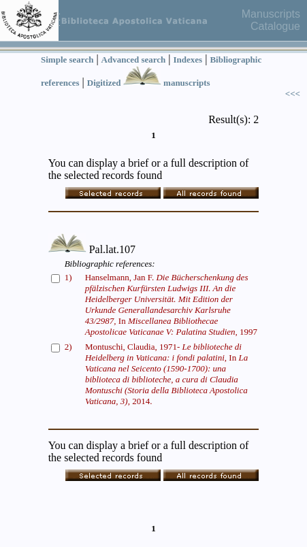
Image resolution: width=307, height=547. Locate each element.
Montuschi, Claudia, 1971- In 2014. (166, 374)
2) (68, 347)
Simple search (67, 59)
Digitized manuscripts (148, 83)
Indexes (188, 59)
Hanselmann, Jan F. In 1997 (171, 304)
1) (68, 277)
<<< (292, 93)
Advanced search (133, 59)
